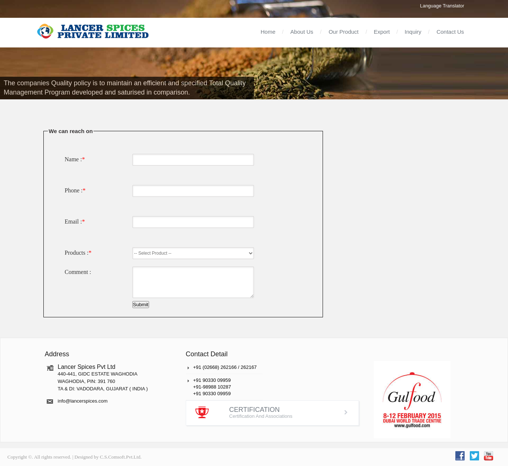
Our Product (344, 32)
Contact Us (450, 32)
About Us (301, 32)
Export (382, 32)
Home (268, 32)
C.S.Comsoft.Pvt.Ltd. (120, 457)
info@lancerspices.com (83, 401)
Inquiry (413, 32)
